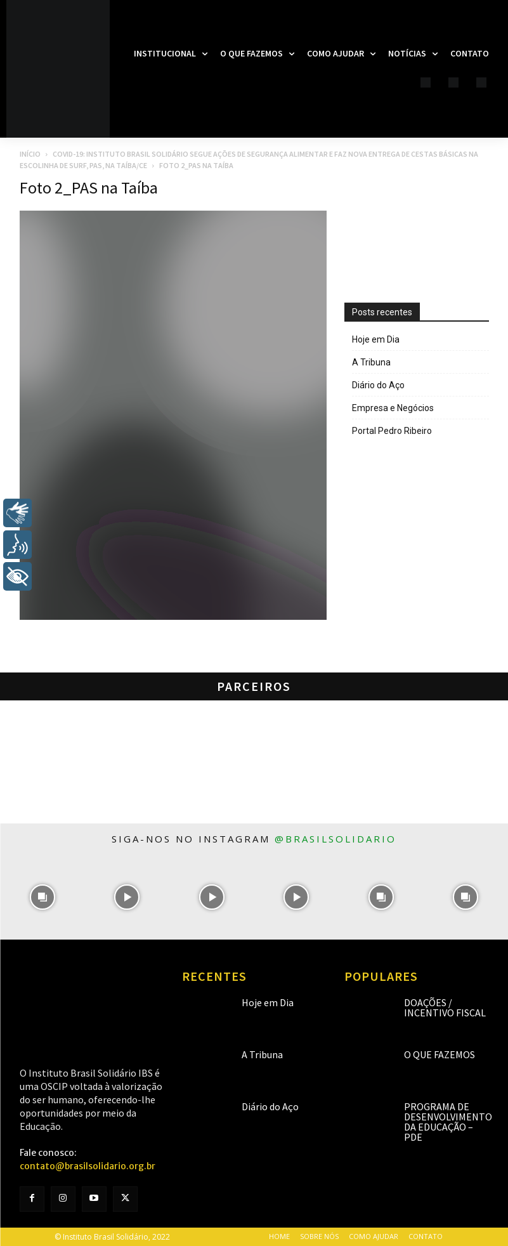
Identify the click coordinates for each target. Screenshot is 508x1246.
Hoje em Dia (376, 339)
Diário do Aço (378, 385)
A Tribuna (371, 362)
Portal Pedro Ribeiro (392, 431)
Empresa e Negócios (393, 408)
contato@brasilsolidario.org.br (87, 1166)
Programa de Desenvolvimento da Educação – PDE (448, 1121)
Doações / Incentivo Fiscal (445, 1007)
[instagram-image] (42, 897)
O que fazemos (439, 1054)
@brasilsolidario (335, 838)
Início (30, 154)
